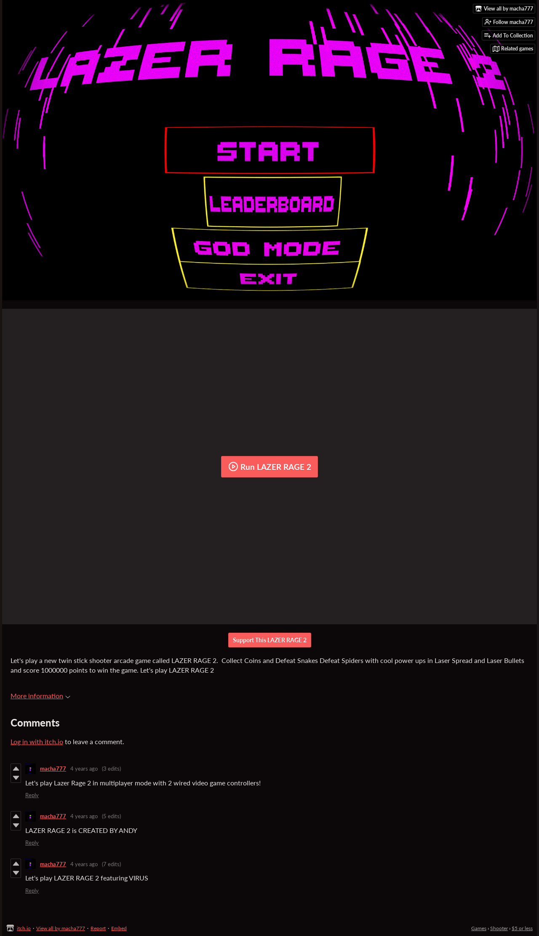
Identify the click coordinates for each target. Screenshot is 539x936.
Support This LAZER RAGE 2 (270, 640)
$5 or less (522, 928)
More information (40, 696)
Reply (32, 795)
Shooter (499, 928)
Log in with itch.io (37, 741)
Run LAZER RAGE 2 (269, 466)
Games (478, 928)
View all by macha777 (60, 928)
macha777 (53, 768)
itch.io (24, 928)
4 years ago (84, 768)
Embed (119, 928)
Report (98, 928)
